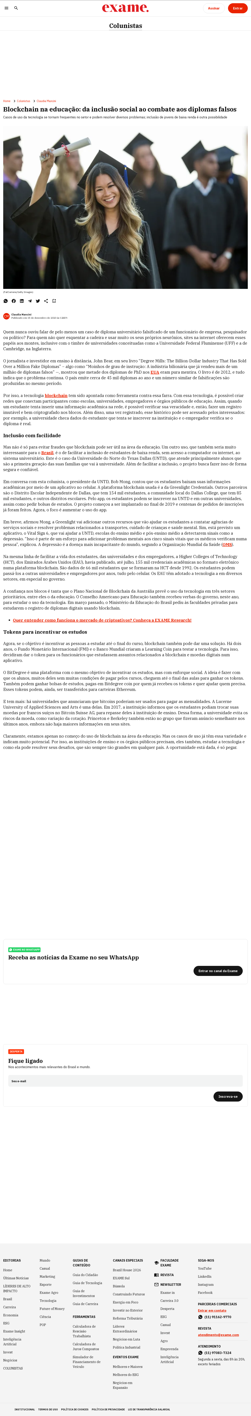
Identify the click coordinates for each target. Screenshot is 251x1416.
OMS (227, 544)
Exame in (167, 1293)
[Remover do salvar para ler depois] (54, 301)
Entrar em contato (212, 1311)
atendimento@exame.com (218, 1335)
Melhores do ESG (126, 1375)
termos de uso (48, 1409)
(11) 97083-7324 (217, 1353)
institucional (25, 1409)
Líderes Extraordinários (125, 1328)
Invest (8, 1352)
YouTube (205, 1268)
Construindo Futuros (129, 1294)
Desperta (16, 1051)
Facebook (205, 1293)
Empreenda (169, 1349)
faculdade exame (169, 1262)
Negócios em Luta (126, 1339)
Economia (10, 1315)
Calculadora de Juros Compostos (86, 1346)
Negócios (10, 1360)
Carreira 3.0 (169, 1301)
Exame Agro (49, 1293)
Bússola (119, 1286)
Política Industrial (126, 1347)
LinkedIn (204, 1276)
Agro (164, 1341)
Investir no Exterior (128, 1310)
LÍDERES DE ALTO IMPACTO (16, 1288)
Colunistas (125, 26)
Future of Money (52, 1309)
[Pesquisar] (16, 8)
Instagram (206, 1285)
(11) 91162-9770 (217, 1317)
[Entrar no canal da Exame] (218, 971)
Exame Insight (14, 1331)
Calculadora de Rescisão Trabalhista (84, 1331)
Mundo (45, 1260)
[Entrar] (238, 8)
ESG (6, 1323)
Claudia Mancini (46, 101)
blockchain (56, 395)
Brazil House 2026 (127, 1270)
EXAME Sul (121, 1278)
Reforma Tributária (128, 1318)
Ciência (45, 1317)
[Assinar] (214, 8)
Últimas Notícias (16, 1278)
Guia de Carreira (85, 1304)
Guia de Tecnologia (87, 1283)
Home (6, 101)
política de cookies (75, 1409)
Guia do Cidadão (85, 1275)
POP (43, 1325)
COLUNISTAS (13, 1368)
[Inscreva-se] (228, 1096)
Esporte (46, 1285)
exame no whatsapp (24, 949)
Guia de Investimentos (84, 1293)
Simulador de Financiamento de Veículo (87, 1362)
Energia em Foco (125, 1302)
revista (167, 1275)
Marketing (47, 1276)
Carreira (9, 1307)
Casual (45, 1268)
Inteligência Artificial (12, 1341)
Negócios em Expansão (122, 1385)
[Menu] (6, 8)
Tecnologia (48, 1301)
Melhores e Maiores (128, 1367)
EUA (155, 372)
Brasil (47, 452)
